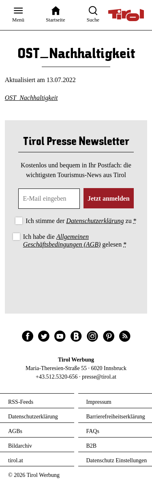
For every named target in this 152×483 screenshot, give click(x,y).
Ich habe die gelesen (75, 240)
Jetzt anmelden (109, 198)
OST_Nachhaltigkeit (31, 97)
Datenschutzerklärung (95, 220)
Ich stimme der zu (81, 220)
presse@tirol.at (99, 377)
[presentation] (76, 272)
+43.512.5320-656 (57, 377)
